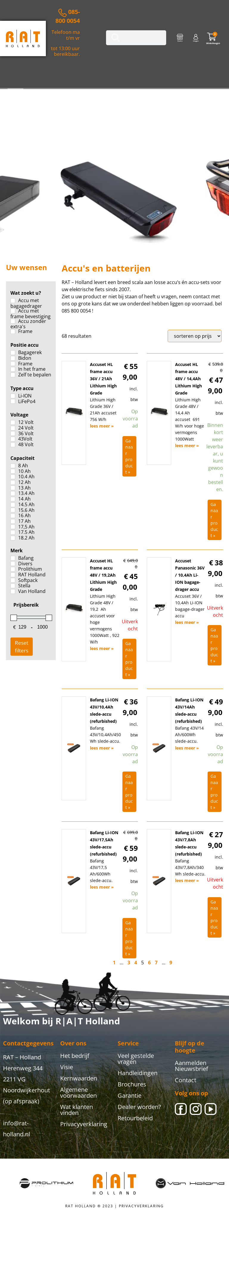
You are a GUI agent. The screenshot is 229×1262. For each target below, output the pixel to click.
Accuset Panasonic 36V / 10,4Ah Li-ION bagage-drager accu (190, 575)
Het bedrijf (74, 1056)
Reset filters (21, 646)
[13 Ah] (12, 487)
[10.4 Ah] (12, 476)
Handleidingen (138, 1073)
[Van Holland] (12, 591)
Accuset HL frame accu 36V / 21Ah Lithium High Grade (103, 379)
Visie (66, 1067)
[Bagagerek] (12, 352)
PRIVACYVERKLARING (141, 1206)
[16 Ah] (12, 515)
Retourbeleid (135, 1118)
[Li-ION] (12, 396)
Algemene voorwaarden (78, 1092)
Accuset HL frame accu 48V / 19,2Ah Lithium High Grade (103, 575)
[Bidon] (12, 358)
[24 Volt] (12, 428)
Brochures (132, 1084)
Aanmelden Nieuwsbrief (191, 1066)
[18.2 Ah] (12, 538)
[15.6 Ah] (12, 510)
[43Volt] (12, 439)
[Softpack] (12, 580)
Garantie (129, 1095)
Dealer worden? (139, 1107)
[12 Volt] (12, 422)
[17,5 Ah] (12, 526)
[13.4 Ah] (12, 493)
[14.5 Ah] (12, 504)
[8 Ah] (12, 465)
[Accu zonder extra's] (12, 321)
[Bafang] (12, 558)
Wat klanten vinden (76, 1110)
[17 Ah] (12, 521)
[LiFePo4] (12, 401)
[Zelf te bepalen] (12, 375)
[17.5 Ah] (12, 532)
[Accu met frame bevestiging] (12, 311)
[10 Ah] (12, 471)
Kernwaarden (78, 1078)
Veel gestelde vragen (136, 1059)
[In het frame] (12, 369)
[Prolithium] (12, 569)
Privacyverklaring (83, 1124)
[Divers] (12, 563)
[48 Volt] (12, 444)
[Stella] (12, 585)
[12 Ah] (12, 482)
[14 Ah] (12, 499)
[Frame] (12, 331)
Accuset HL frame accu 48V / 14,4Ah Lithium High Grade (188, 379)
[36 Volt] (12, 433)
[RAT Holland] (12, 574)
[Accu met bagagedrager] (12, 300)
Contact (185, 1080)
